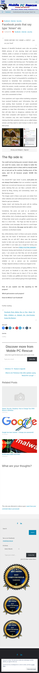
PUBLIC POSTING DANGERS (27, 247)
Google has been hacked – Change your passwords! (18, 432)
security (29, 32)
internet (23, 32)
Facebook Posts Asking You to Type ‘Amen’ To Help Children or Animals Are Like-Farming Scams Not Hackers (19, 315)
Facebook (8, 12)
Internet (13, 21)
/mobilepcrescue (8, 541)
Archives (5, 545)
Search (5, 528)
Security (19, 21)
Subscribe (32, 359)
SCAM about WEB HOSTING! (11, 454)
